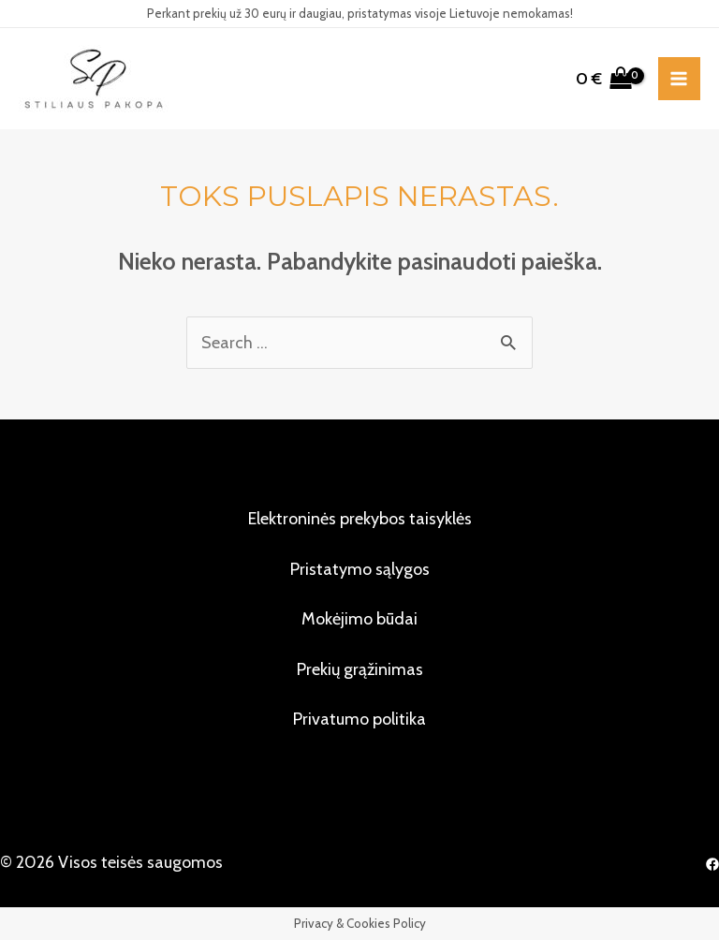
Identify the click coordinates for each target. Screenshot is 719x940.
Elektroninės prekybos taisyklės (360, 518)
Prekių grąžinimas (360, 669)
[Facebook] (712, 864)
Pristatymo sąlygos (360, 569)
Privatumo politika (359, 719)
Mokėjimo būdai (359, 619)
